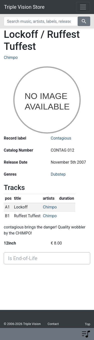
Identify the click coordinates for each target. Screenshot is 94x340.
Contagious (61, 138)
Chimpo (11, 57)
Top (87, 324)
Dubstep (58, 174)
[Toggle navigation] (83, 7)
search (84, 21)
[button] (86, 334)
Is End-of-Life (22, 258)
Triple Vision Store (24, 7)
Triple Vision (32, 324)
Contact (53, 324)
